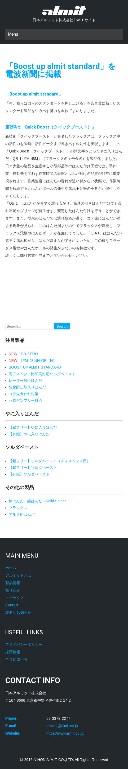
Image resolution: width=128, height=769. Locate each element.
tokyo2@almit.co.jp (62, 726)
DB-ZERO (23, 354)
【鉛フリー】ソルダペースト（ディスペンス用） (49, 461)
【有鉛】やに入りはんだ (29, 434)
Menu (13, 34)
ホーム (10, 568)
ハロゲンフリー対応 (25, 400)
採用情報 (12, 652)
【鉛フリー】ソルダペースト (33, 467)
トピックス (14, 598)
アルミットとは (18, 575)
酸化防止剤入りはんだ (27, 387)
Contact (11, 605)
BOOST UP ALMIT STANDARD (35, 367)
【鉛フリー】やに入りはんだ (33, 427)
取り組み (12, 590)
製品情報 (12, 583)
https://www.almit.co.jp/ (65, 733)
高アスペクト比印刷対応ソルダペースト (42, 374)
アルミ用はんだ (22, 514)
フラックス (18, 508)
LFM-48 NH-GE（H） (32, 360)
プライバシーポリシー (23, 644)
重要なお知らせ (18, 612)
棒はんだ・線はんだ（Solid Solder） (39, 501)
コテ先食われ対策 (23, 394)
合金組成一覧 (16, 659)
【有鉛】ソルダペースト (29, 474)
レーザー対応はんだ (25, 380)
